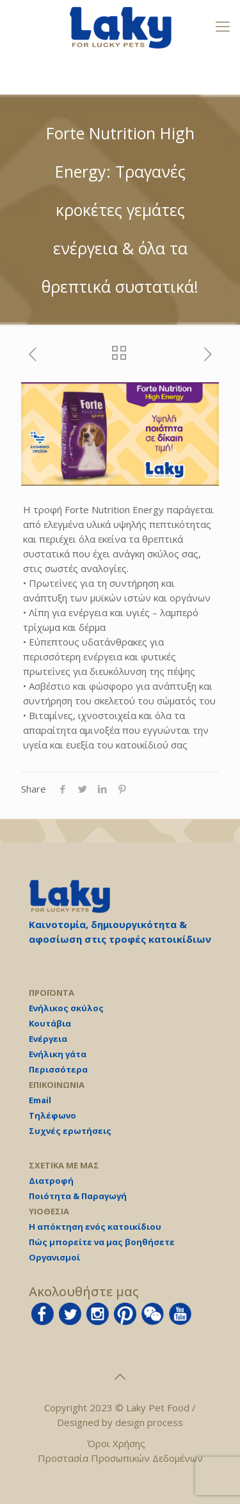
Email (40, 1100)
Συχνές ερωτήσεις (70, 1130)
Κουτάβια (50, 1023)
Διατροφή (51, 1180)
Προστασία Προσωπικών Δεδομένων (120, 1458)
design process (149, 1422)
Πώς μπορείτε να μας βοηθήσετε (102, 1242)
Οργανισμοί (54, 1257)
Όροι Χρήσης (116, 1443)
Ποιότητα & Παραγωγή (78, 1196)
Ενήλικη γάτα (57, 1054)
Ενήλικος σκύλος (66, 1008)
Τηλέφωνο (52, 1115)
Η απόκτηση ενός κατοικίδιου (95, 1226)
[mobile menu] (223, 25)
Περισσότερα (58, 1069)
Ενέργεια (48, 1038)
